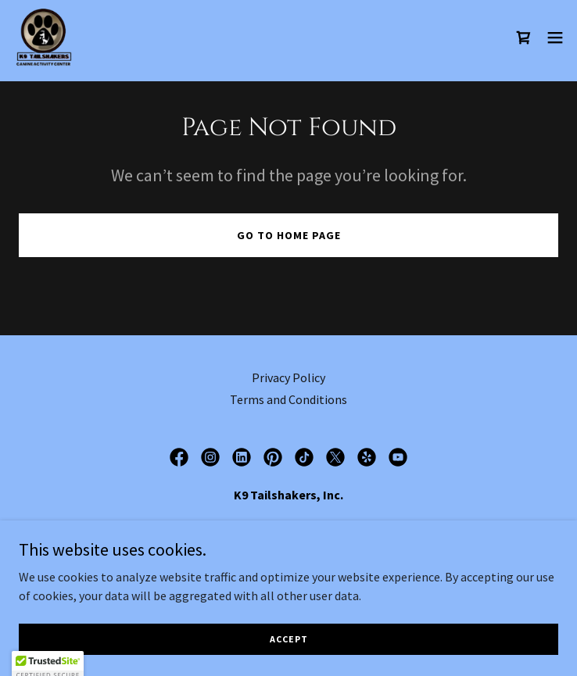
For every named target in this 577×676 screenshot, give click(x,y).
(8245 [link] (323, 557)
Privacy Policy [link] (288, 377)
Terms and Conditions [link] (288, 399)
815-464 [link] (256, 557)
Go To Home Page (289, 235)
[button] (555, 37)
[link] (44, 37)
